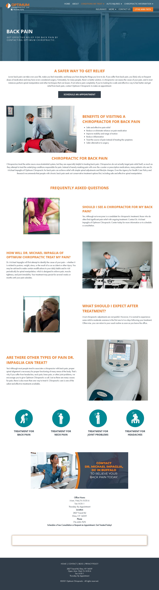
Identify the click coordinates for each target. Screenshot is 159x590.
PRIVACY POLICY (91, 564)
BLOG (81, 564)
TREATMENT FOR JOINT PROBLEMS (98, 432)
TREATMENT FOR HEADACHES (135, 432)
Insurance (101, 9)
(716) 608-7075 (143, 9)
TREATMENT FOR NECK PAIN (61, 432)
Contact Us (124, 9)
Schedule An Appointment (79, 94)
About (75, 3)
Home (67, 3)
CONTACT (72, 564)
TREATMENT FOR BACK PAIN (24, 432)
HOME (63, 564)
